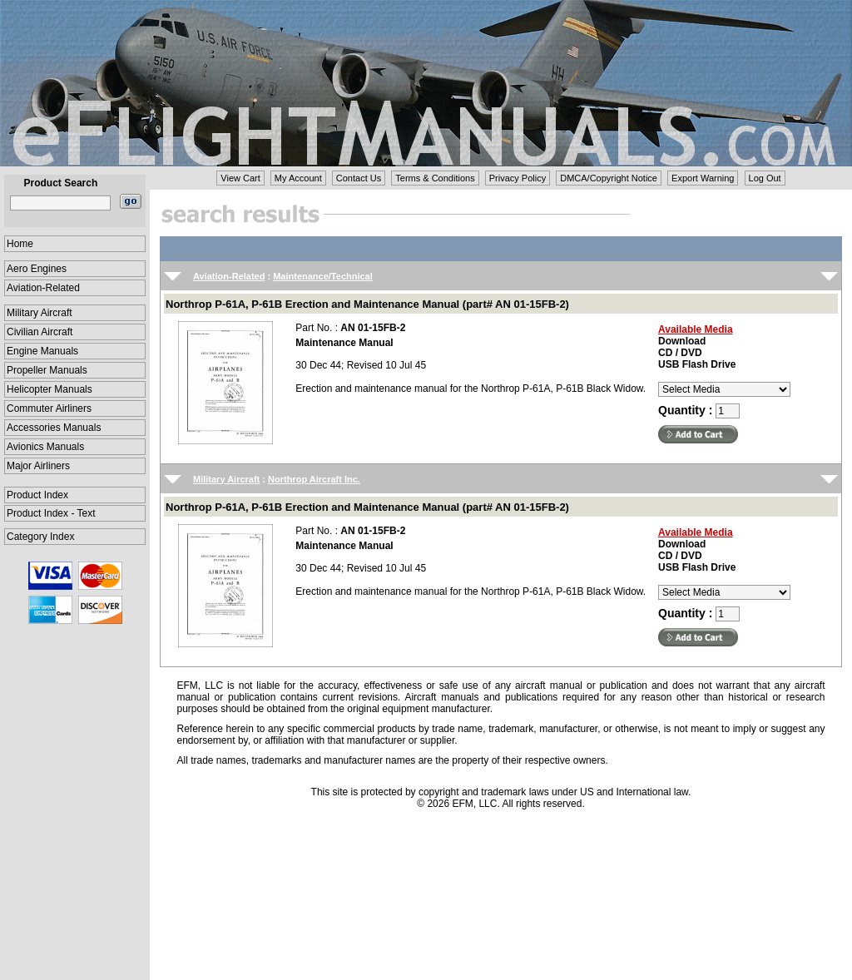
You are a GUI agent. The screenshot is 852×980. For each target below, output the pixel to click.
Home (20, 244)
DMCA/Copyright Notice (608, 178)
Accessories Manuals (54, 427)
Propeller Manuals (47, 370)
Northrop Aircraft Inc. (314, 479)
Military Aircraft (39, 313)
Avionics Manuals (45, 447)
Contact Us (358, 178)
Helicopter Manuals (49, 389)
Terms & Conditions (434, 178)
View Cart (240, 178)
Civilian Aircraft (39, 332)
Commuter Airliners (49, 408)
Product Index (37, 495)
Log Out (765, 178)
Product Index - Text (51, 513)
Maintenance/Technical (323, 276)
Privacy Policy (517, 178)
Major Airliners (38, 466)
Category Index (40, 536)
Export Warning (702, 178)
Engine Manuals (42, 351)
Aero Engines (37, 269)
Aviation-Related (43, 288)
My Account (298, 178)
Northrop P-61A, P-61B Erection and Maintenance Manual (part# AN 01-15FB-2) (367, 304)
